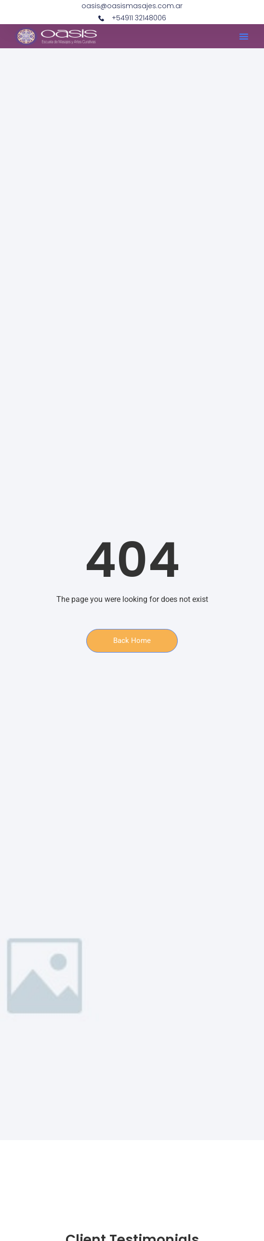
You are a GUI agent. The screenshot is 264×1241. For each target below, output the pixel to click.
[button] (244, 36)
